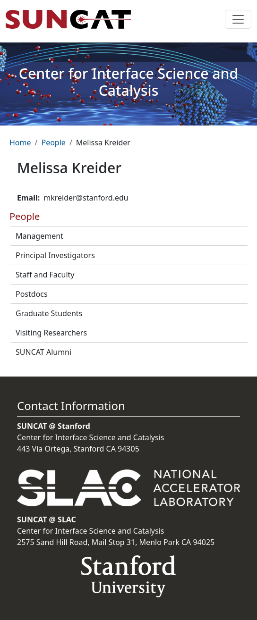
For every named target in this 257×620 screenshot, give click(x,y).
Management (39, 236)
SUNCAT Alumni (43, 352)
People (53, 142)
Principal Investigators (55, 255)
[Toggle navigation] (238, 19)
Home (20, 142)
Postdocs (32, 294)
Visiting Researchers (51, 332)
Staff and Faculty (45, 274)
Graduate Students (49, 313)
